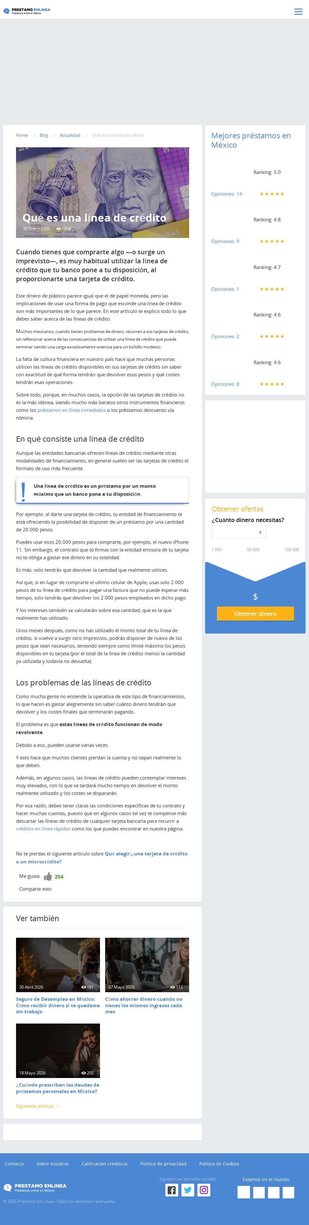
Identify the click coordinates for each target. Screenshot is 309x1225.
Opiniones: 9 (225, 241)
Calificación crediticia (105, 1164)
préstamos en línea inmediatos (72, 410)
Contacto (14, 1164)
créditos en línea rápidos (43, 828)
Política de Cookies (219, 1164)
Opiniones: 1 (225, 289)
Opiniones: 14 (226, 194)
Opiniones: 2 (225, 336)
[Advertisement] (154, 72)
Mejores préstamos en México (251, 140)
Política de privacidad (163, 1164)
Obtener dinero (255, 613)
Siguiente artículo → (38, 1106)
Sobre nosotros (53, 1164)
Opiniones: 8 (225, 384)
